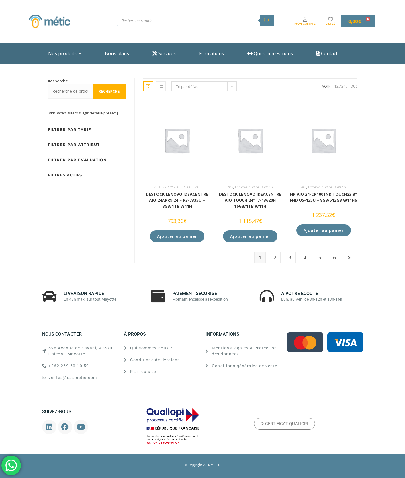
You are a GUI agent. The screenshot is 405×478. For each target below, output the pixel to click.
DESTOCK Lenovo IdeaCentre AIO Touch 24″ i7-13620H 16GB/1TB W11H (250, 200)
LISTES (330, 24)
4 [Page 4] (304, 257)
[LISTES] (330, 19)
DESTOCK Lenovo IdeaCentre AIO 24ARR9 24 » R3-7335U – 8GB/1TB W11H (177, 200)
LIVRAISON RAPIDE (84, 293)
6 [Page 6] (334, 257)
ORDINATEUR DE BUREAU (180, 186)
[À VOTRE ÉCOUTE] (267, 296)
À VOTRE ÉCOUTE (299, 293)
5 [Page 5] (319, 257)
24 (343, 86)
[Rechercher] (267, 20)
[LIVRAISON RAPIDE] (49, 296)
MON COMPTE (305, 24)
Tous (352, 86)
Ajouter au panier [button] (177, 236)
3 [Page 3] (289, 257)
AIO (157, 186)
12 (336, 86)
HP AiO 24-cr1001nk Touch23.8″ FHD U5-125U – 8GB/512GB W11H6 (323, 197)
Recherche (58, 80)
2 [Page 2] (274, 257)
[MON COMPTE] (305, 19)
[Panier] (358, 21)
